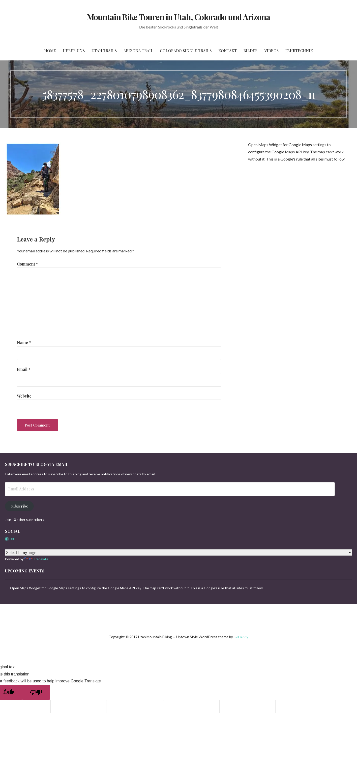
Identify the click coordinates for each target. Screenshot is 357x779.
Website (24, 396)
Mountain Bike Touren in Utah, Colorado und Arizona (178, 16)
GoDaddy (241, 637)
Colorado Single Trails (186, 50)
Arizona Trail (138, 50)
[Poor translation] (36, 692)
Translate (36, 559)
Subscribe (19, 506)
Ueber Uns (74, 50)
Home (50, 50)
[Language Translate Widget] (178, 552)
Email (23, 369)
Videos (271, 50)
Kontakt (227, 50)
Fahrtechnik (299, 50)
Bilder (250, 50)
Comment (27, 264)
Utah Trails (104, 50)
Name (24, 342)
